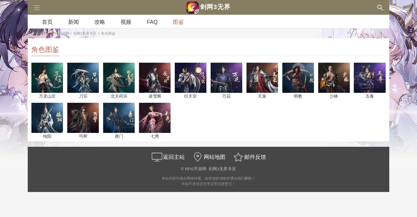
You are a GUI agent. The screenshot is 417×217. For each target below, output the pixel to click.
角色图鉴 (108, 33)
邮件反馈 (249, 157)
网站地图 (208, 157)
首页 (47, 22)
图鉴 (178, 22)
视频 (126, 22)
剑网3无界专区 (85, 33)
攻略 (99, 22)
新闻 (73, 22)
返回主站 (168, 157)
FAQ (152, 22)
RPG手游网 (59, 33)
